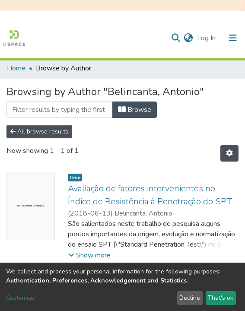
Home (16, 68)
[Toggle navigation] (233, 38)
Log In (207, 38)
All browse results (39, 131)
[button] (188, 38)
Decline (189, 298)
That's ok (220, 298)
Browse (134, 109)
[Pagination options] (229, 153)
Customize (20, 298)
